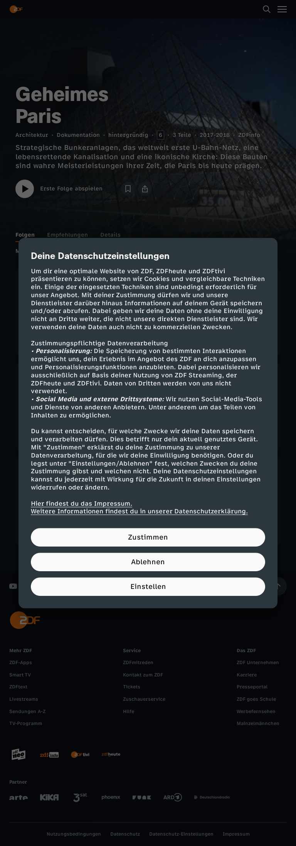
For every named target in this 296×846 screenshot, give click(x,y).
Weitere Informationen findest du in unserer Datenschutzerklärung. (139, 511)
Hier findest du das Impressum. (81, 503)
